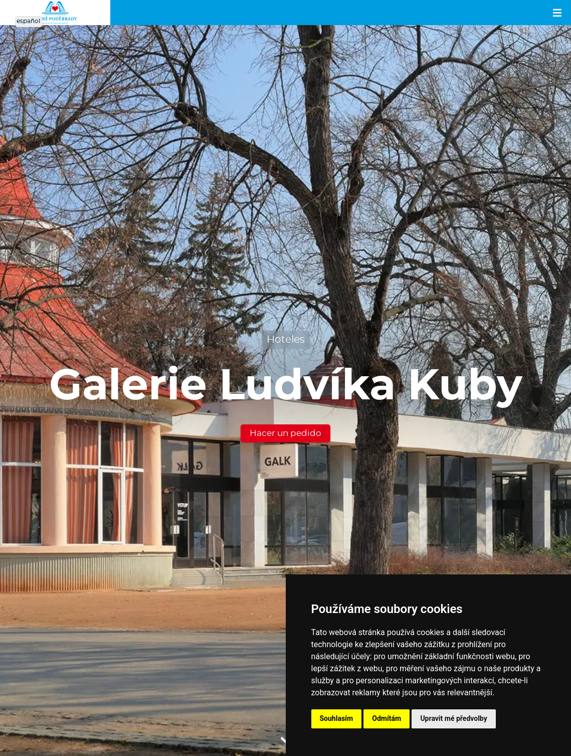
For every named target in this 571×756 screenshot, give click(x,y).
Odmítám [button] (386, 718)
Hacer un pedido (285, 433)
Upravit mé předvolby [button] (453, 718)
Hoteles (286, 340)
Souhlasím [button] (336, 718)
